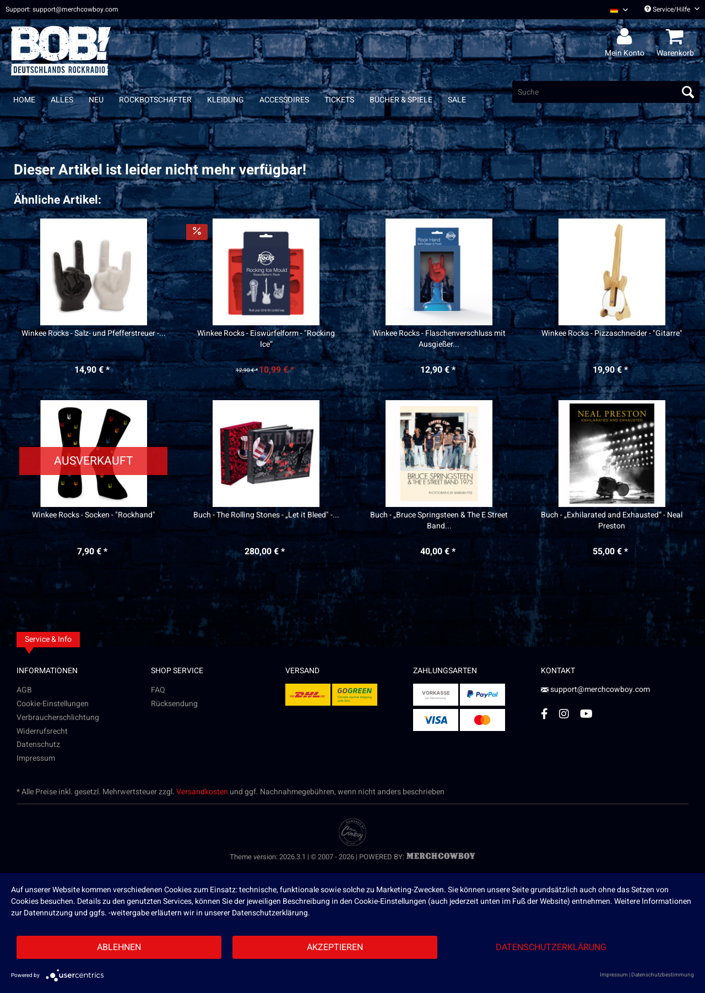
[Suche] (605, 92)
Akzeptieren (335, 947)
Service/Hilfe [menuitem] (671, 9)
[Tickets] (339, 100)
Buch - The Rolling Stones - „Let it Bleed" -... (266, 515)
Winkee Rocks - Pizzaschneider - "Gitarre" (611, 333)
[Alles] (62, 100)
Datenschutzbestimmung (662, 975)
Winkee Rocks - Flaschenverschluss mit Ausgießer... (439, 339)
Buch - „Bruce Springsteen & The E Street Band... (439, 521)
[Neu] (96, 100)
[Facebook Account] (544, 713)
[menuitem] (615, 10)
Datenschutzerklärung (551, 947)
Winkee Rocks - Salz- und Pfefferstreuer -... (93, 333)
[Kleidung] (225, 100)
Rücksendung (174, 704)
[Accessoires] (284, 100)
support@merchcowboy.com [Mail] (595, 689)
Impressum (36, 758)
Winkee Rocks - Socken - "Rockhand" (93, 515)
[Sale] (457, 100)
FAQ (158, 690)
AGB (24, 690)
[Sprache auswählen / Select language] (619, 10)
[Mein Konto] (626, 37)
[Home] (24, 100)
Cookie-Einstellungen (53, 704)
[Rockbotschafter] (155, 100)
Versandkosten (202, 792)
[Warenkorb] (676, 37)
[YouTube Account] (586, 713)
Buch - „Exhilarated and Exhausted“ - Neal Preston (611, 521)
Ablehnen (119, 947)
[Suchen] (687, 92)
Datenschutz (38, 744)
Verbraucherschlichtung (58, 717)
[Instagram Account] (564, 713)
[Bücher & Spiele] (401, 100)
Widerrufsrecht (42, 731)
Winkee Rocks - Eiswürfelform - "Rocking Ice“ (266, 339)
